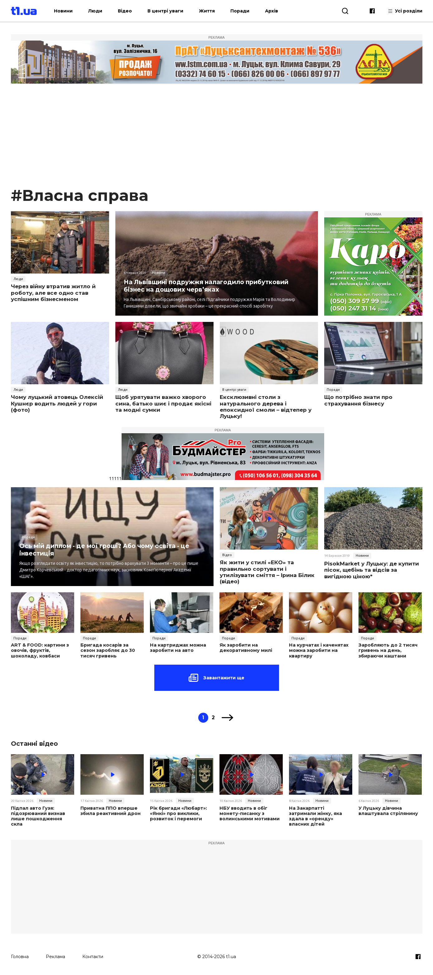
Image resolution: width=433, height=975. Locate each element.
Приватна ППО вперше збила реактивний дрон (110, 810)
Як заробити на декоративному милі (245, 648)
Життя (216, 11)
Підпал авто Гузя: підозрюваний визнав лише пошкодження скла (42, 813)
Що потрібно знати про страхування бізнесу (358, 400)
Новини (72, 11)
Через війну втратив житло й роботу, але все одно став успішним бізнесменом (53, 292)
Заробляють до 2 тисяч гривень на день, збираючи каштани (387, 650)
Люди (104, 11)
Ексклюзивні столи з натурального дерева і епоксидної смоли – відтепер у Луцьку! (265, 406)
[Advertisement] (217, 138)
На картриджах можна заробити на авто (177, 648)
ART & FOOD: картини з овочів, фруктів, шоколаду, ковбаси (39, 650)
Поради (248, 11)
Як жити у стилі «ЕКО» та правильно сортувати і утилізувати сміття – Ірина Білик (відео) (267, 572)
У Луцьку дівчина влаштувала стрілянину (387, 810)
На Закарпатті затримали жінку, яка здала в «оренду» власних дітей (319, 813)
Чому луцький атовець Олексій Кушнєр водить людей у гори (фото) (57, 403)
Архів (280, 11)
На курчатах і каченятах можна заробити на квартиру (318, 650)
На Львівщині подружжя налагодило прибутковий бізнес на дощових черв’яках (211, 285)
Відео (134, 11)
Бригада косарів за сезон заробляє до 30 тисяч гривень (112, 650)
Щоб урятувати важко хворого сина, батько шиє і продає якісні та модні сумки (163, 403)
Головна (20, 955)
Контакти (92, 955)
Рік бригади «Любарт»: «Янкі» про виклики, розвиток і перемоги (178, 813)
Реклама (55, 955)
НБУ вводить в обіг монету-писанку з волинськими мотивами (248, 813)
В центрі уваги (174, 11)
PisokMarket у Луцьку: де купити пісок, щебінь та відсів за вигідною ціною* (371, 570)
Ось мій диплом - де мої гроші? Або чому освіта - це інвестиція (109, 549)
